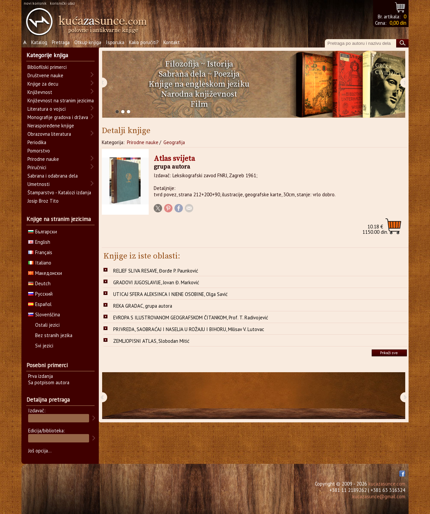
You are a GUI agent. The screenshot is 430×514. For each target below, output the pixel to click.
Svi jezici (44, 345)
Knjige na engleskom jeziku (199, 84)
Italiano (39, 263)
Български (42, 231)
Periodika (36, 142)
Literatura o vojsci (46, 109)
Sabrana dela (182, 74)
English (39, 242)
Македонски (45, 273)
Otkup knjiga (87, 42)
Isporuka (115, 42)
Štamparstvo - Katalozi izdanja (59, 192)
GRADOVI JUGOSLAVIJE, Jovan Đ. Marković (156, 282)
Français (40, 252)
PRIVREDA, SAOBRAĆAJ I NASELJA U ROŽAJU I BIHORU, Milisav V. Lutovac (188, 329)
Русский (40, 294)
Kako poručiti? (144, 42)
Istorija (220, 64)
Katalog (39, 42)
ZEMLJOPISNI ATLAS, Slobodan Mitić (151, 341)
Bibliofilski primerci (47, 67)
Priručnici (36, 167)
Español (40, 304)
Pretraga (61, 42)
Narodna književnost (199, 94)
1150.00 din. (375, 229)
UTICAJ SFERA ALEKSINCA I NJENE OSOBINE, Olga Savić (170, 294)
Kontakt (171, 42)
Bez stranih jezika (53, 335)
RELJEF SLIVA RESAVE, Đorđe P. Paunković (155, 271)
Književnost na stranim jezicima (60, 100)
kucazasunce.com (386, 484)
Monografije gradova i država (57, 117)
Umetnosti (38, 184)
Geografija (174, 142)
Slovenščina (44, 314)
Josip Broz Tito (43, 201)
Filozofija (182, 64)
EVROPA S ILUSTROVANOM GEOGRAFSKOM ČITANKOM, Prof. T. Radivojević (190, 317)
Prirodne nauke (142, 142)
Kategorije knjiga (47, 55)
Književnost (39, 92)
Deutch (39, 283)
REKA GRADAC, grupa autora (142, 306)
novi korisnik (35, 3)
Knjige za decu (42, 84)
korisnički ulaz (62, 3)
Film (199, 104)
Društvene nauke (45, 75)
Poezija (226, 74)
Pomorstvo (38, 150)
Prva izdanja (40, 376)
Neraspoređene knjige (50, 125)
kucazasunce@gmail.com (378, 496)
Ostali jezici (47, 325)
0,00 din (397, 23)
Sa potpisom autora (48, 382)
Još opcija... (40, 450)
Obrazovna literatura (49, 134)
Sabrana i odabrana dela (52, 176)
